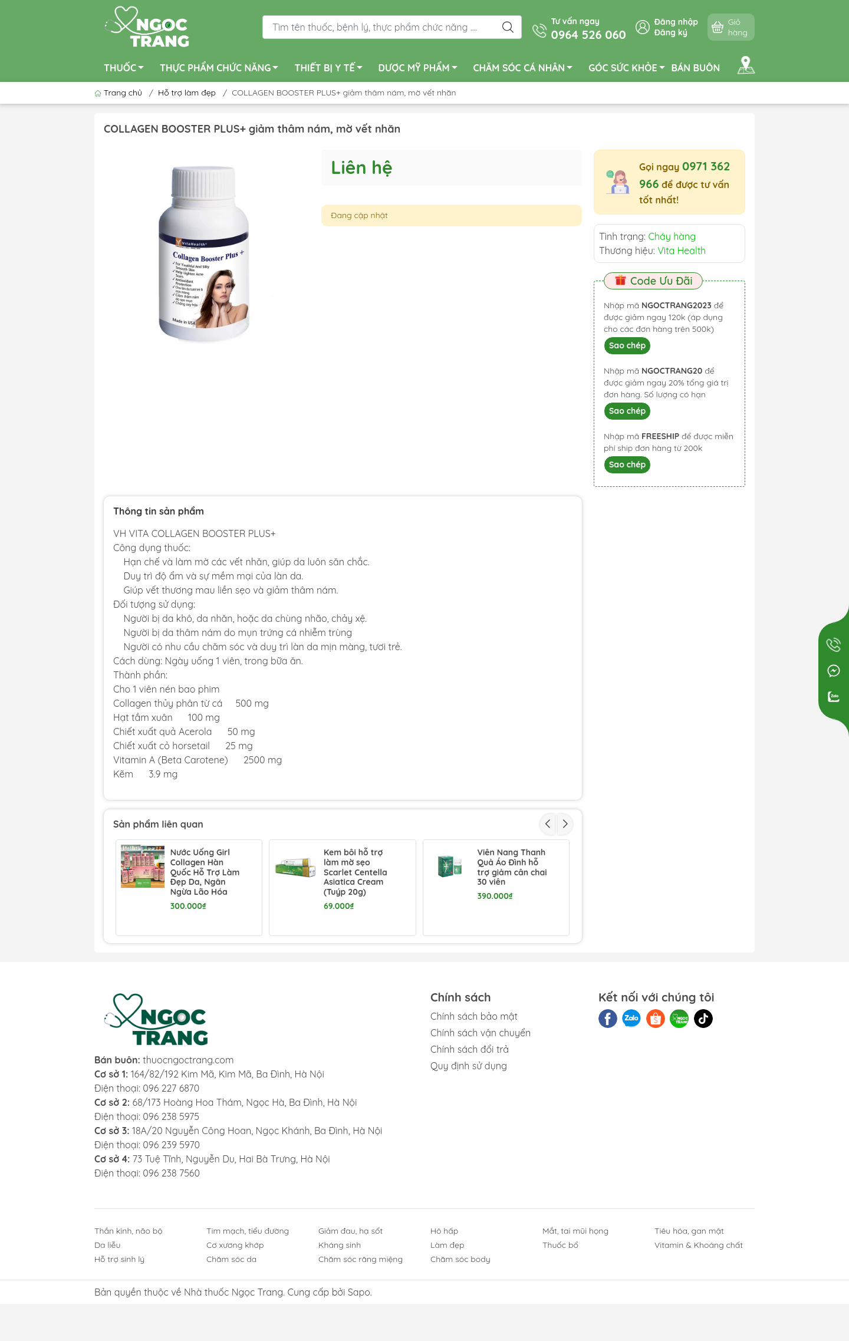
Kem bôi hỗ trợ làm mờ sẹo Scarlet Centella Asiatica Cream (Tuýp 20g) (355, 872)
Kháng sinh (339, 1325)
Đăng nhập (676, 22)
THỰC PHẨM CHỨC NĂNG (222, 69)
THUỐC (127, 69)
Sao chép (627, 345)
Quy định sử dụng (468, 1146)
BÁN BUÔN (696, 68)
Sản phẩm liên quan (158, 824)
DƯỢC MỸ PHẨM (421, 69)
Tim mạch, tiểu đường (247, 1311)
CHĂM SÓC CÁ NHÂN (526, 69)
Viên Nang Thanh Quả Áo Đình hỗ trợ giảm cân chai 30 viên (512, 867)
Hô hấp (444, 1311)
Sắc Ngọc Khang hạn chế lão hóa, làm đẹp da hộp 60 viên (510, 954)
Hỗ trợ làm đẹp (187, 92)
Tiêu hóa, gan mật (689, 1311)
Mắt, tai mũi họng (575, 1311)
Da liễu (107, 1325)
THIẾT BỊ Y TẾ (331, 69)
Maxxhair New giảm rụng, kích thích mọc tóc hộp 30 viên (206, 954)
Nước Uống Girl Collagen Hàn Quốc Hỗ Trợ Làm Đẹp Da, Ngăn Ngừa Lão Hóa (205, 872)
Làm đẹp (447, 1325)
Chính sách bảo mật (474, 1097)
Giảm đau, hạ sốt (350, 1311)
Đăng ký (670, 32)
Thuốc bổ (560, 1325)
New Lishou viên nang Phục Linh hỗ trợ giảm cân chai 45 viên (360, 954)
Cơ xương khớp (235, 1325)
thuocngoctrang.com (188, 1140)
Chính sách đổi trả (469, 1130)
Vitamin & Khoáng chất (698, 1325)
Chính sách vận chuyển (480, 1113)
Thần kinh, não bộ (128, 1311)
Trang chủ (119, 92)
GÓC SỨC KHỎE (629, 69)
